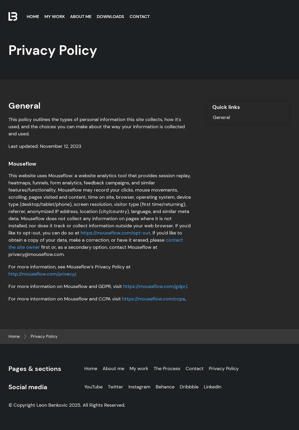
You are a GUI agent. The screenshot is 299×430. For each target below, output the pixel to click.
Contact (140, 16)
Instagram (139, 387)
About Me (80, 16)
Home (33, 16)
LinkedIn (212, 387)
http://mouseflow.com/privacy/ (42, 274)
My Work (54, 16)
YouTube (93, 387)
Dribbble (189, 387)
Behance (165, 387)
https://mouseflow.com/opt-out (115, 233)
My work (139, 368)
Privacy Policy (44, 336)
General (221, 117)
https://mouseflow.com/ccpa (153, 299)
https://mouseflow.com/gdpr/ (155, 286)
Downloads (110, 16)
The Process (167, 368)
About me (113, 368)
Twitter (115, 387)
